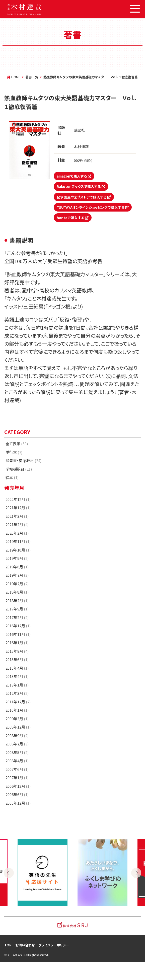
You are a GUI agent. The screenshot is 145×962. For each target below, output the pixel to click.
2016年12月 (18, 625)
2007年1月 (17, 777)
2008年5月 (17, 752)
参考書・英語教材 (23, 460)
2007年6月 (17, 769)
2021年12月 (18, 507)
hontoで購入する (73, 217)
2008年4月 (17, 760)
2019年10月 (18, 550)
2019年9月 (17, 558)
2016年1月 (17, 642)
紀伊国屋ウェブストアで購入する (84, 196)
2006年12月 (18, 786)
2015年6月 (17, 659)
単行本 (14, 452)
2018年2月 (17, 600)
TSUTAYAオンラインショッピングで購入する (93, 207)
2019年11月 (18, 541)
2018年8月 (17, 592)
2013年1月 (17, 685)
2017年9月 (17, 608)
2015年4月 (17, 668)
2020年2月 (17, 533)
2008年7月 (17, 743)
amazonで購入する (74, 176)
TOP (8, 945)
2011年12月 (18, 701)
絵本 (12, 477)
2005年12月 (18, 803)
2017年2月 (17, 617)
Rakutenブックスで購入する (81, 186)
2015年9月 (17, 651)
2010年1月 (17, 710)
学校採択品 (19, 469)
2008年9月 (17, 735)
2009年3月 (17, 718)
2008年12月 (18, 727)
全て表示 (17, 443)
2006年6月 (17, 794)
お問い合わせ (25, 945)
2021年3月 (17, 516)
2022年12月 (18, 499)
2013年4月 (17, 676)
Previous (9, 873)
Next (136, 873)
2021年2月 (17, 524)
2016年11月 (18, 634)
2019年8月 (17, 566)
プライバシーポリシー (53, 945)
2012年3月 (17, 693)
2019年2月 (17, 583)
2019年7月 (17, 575)
